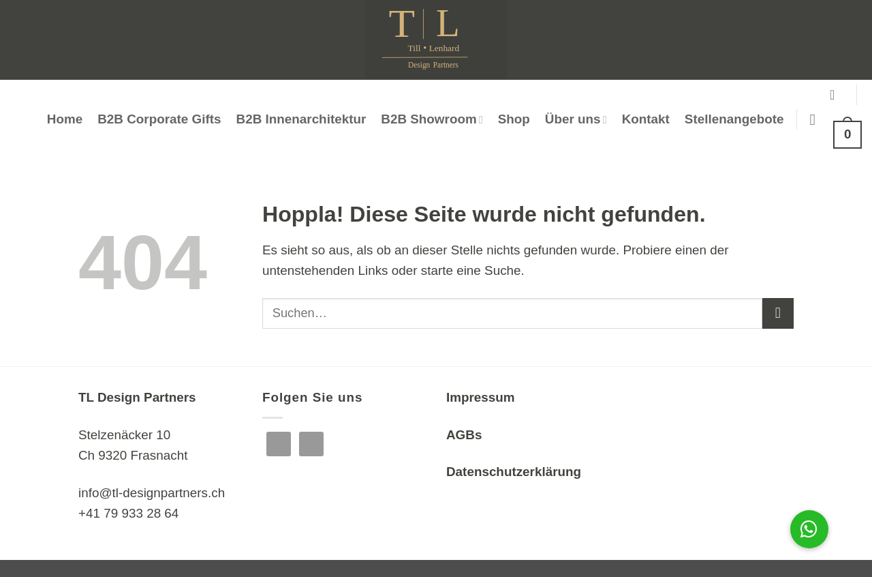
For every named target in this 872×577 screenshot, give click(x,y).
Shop (514, 119)
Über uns (576, 119)
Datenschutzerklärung (513, 471)
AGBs (464, 435)
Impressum (480, 397)
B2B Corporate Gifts (159, 119)
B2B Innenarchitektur (301, 119)
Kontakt (646, 119)
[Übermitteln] (778, 313)
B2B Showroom (431, 119)
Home (64, 119)
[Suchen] (818, 120)
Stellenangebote (734, 119)
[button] (836, 95)
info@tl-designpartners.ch (151, 493)
